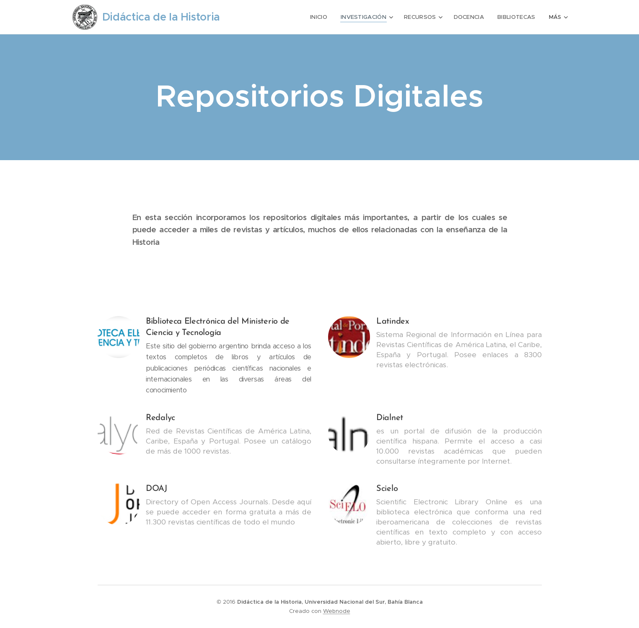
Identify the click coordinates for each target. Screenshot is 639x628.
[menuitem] (324, 17)
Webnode (336, 611)
